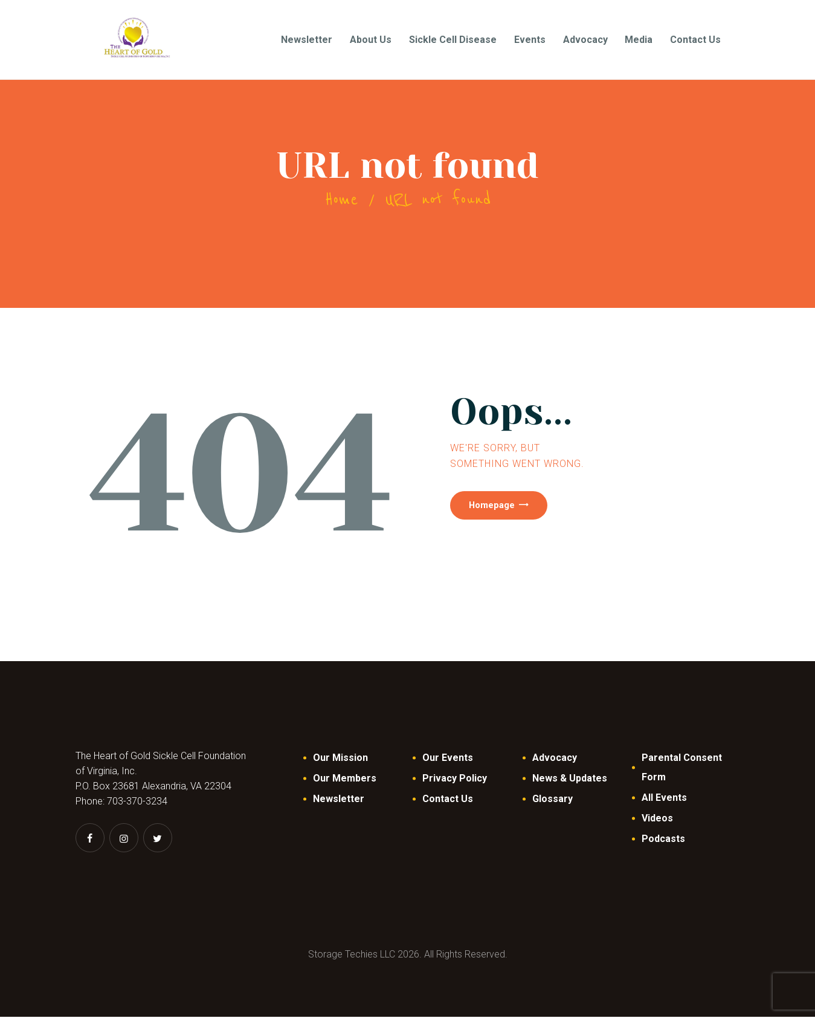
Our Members (344, 779)
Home (341, 201)
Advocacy (554, 759)
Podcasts (663, 840)
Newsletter (338, 800)
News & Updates (569, 779)
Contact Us (447, 800)
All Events (664, 798)
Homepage (504, 510)
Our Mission (340, 759)
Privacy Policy (454, 779)
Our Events (447, 759)
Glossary (552, 800)
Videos (657, 819)
